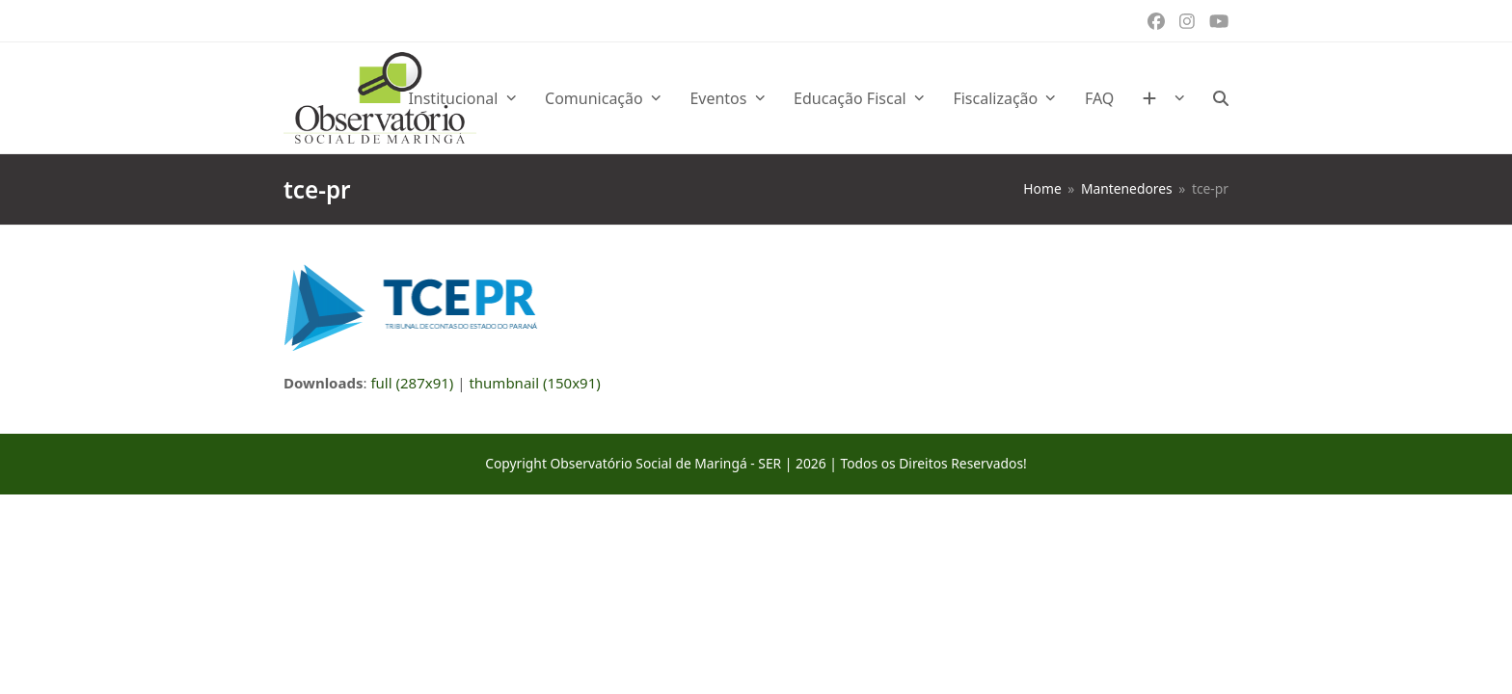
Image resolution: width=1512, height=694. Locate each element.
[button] (1221, 98)
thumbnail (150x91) (534, 382)
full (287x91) (411, 382)
